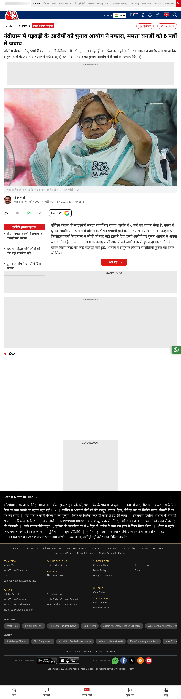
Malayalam (103, 3)
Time (138, 570)
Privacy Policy (128, 548)
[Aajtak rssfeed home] (140, 660)
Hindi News (10, 26)
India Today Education (15, 570)
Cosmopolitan (100, 565)
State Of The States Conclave (62, 604)
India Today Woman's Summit (62, 599)
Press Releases (85, 553)
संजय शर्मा (19, 197)
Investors (96, 548)
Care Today (99, 592)
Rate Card (111, 548)
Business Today (119, 3)
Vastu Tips (12, 625)
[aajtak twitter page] (132, 660)
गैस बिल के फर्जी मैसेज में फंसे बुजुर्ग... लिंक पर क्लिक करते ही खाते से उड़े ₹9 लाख (79, 515)
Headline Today (101, 607)
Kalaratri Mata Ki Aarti (111, 641)
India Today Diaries (57, 565)
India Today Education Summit (19, 609)
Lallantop (134, 3)
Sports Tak (168, 3)
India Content (100, 602)
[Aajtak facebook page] (123, 660)
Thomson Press (55, 575)
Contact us (32, 548)
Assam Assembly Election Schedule (122, 625)
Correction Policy (63, 553)
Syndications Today (123, 668)
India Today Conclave (15, 599)
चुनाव (24, 26)
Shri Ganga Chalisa (17, 641)
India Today (65, 3)
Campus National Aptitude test (20, 580)
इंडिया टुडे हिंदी (79, 3)
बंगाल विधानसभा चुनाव (43, 26)
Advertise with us (52, 548)
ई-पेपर (46, 3)
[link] (178, 3)
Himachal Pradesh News (63, 625)
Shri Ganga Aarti (43, 641)
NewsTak (147, 3)
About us (17, 548)
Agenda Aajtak (54, 594)
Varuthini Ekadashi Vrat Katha (75, 641)
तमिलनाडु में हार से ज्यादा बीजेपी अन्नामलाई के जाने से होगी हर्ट (127, 531)
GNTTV (91, 3)
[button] (166, 692)
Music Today (99, 570)
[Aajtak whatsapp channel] (115, 660)
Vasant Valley (11, 565)
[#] (29, 214)
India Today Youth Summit (17, 604)
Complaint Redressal (76, 548)
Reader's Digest (143, 565)
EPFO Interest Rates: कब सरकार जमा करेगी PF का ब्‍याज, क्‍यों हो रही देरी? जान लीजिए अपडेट (65, 537)
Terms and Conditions (151, 548)
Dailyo (87, 651)
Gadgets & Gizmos (102, 575)
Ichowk (98, 651)
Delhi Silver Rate (33, 625)
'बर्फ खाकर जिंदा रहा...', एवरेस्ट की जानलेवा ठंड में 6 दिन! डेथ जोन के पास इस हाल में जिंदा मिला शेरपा (90, 526)
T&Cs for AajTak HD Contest (111, 553)
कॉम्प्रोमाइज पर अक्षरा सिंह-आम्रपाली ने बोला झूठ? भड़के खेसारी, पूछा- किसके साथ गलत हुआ (64, 505)
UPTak (157, 3)
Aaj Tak (37, 3)
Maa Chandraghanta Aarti (144, 641)
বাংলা (54, 3)
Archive (110, 651)
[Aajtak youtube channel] (148, 660)
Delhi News (90, 625)
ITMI (6, 575)
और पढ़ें (113, 262)
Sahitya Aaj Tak (11, 594)
